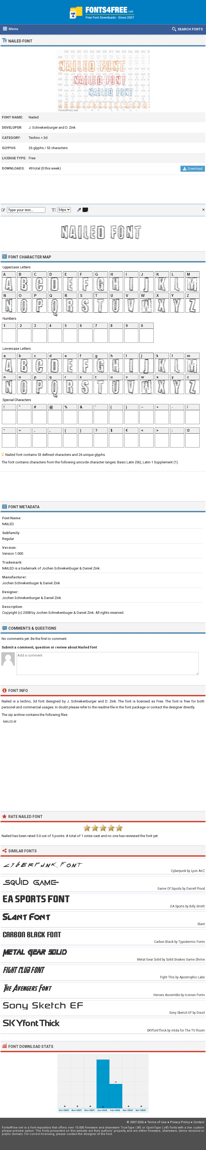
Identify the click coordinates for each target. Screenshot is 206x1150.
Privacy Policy (180, 1122)
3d (45, 138)
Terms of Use (157, 1122)
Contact (198, 1122)
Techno (34, 138)
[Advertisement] (103, 190)
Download (193, 169)
